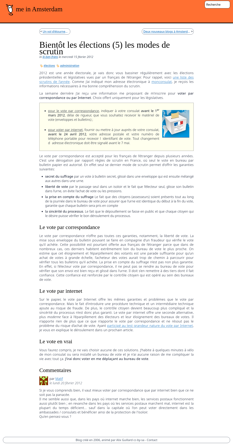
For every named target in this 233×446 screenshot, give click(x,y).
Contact (152, 440)
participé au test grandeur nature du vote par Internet (150, 325)
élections (49, 66)
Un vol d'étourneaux (55, 32)
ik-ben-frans (50, 57)
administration (69, 66)
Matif (59, 378)
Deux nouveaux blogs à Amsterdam (166, 32)
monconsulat (161, 81)
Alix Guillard (124, 440)
